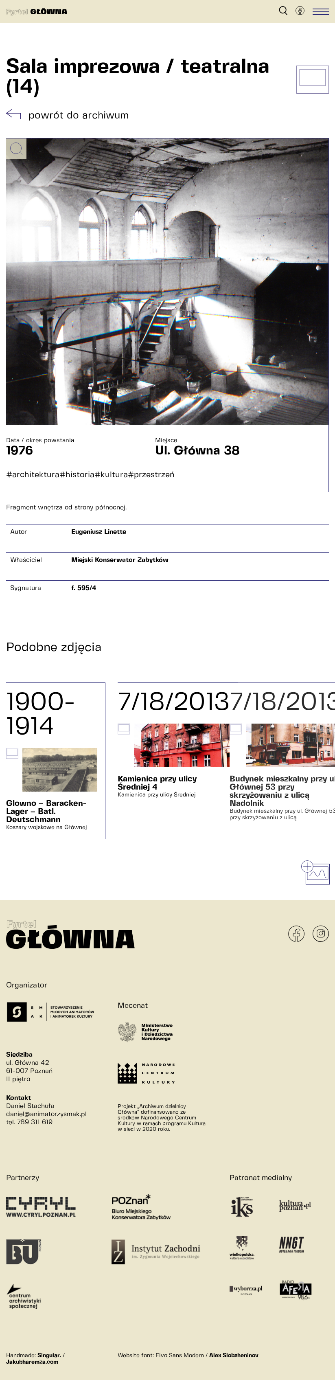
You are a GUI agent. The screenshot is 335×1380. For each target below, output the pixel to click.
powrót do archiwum (78, 116)
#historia (76, 475)
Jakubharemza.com (32, 1362)
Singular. (49, 1355)
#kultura (111, 475)
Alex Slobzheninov (233, 1355)
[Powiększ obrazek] (16, 148)
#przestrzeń (151, 475)
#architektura (32, 475)
